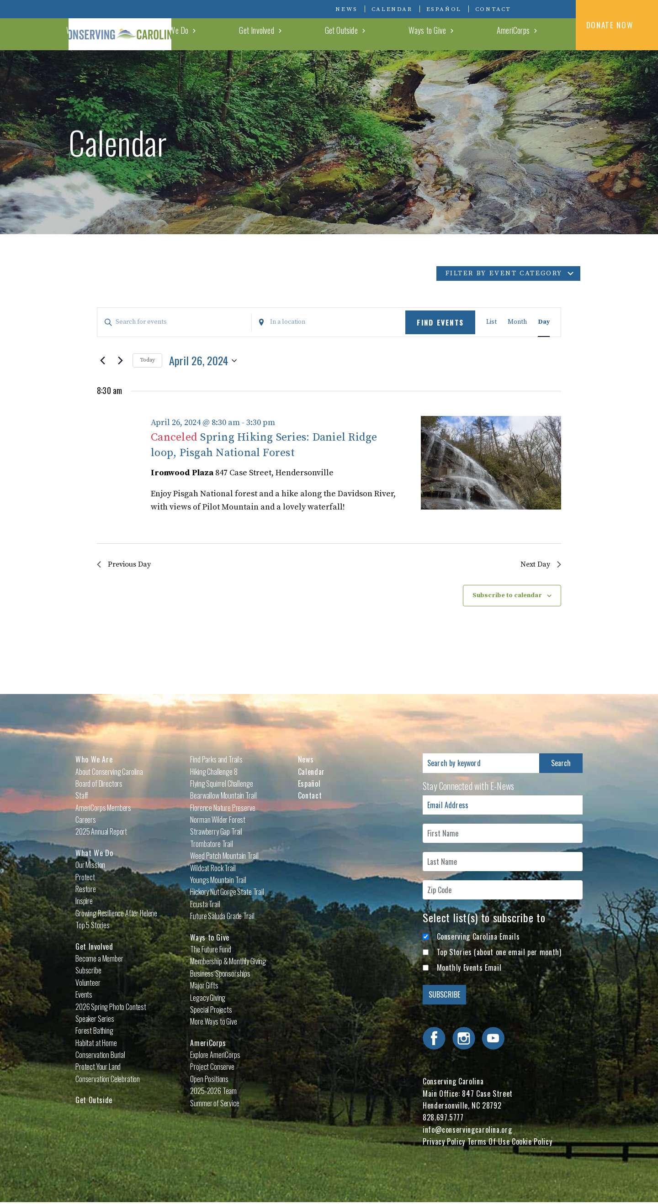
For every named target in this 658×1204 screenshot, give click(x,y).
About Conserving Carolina (109, 773)
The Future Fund (210, 950)
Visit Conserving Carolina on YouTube (557, 9)
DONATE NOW (617, 25)
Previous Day (127, 565)
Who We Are (275, 33)
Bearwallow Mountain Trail (223, 797)
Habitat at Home (96, 1044)
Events (83, 995)
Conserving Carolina (137, 25)
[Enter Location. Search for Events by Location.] (329, 322)
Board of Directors (98, 784)
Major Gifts (204, 986)
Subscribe (88, 972)
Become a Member (99, 959)
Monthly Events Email (469, 969)
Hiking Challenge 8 (213, 773)
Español (444, 9)
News (346, 9)
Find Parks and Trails (216, 760)
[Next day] (120, 360)
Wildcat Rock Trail (212, 869)
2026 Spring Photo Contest (110, 1008)
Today (147, 360)
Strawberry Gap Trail (216, 833)
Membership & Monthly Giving (228, 962)
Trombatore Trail (211, 845)
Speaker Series (94, 1020)
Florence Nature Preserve (222, 809)
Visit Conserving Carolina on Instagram (544, 9)
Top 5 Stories (92, 926)
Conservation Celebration (107, 1080)
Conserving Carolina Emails (478, 937)
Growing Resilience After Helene (116, 914)
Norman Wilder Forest (217, 820)
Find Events (440, 322)
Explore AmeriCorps (215, 1056)
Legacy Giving (207, 999)
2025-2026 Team (213, 1092)
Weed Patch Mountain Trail (224, 857)
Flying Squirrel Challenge (221, 784)
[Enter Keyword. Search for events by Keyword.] (174, 322)
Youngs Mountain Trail (218, 881)
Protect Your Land (98, 1068)
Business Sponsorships (220, 974)
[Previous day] (102, 360)
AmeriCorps (538, 33)
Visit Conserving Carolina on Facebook (530, 9)
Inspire (84, 902)
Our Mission (90, 866)
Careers (85, 820)
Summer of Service (214, 1104)
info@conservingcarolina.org (467, 1130)
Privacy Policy (444, 1143)
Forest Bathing (94, 1032)
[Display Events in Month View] (517, 322)
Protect (85, 878)
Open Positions (209, 1080)
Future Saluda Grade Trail (222, 917)
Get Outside (433, 33)
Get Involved (381, 33)
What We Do (328, 33)
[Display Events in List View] (491, 322)
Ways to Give (485, 33)
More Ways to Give (213, 1023)
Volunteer (88, 983)
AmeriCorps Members (103, 809)
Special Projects (211, 1010)
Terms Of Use (488, 1143)
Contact (493, 9)
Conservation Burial (100, 1056)
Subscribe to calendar (507, 597)
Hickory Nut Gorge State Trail (227, 893)
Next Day (539, 565)
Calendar (392, 9)
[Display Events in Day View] (544, 322)
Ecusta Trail (205, 905)
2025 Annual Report (101, 833)
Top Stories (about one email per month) (499, 953)
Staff (81, 797)
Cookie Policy (532, 1143)
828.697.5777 (443, 1119)
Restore (85, 890)
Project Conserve (212, 1068)
